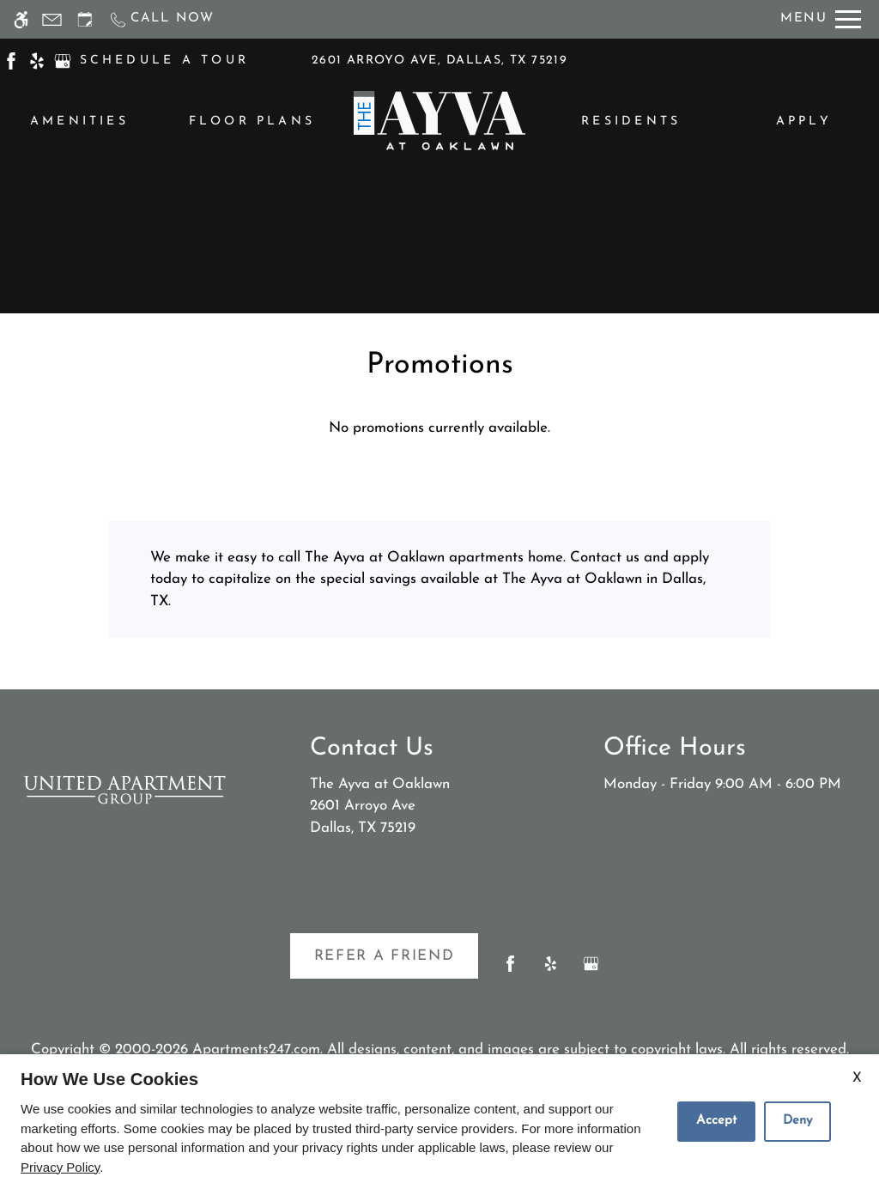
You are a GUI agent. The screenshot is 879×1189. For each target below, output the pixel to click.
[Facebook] (510, 970)
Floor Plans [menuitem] (252, 121)
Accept (716, 1120)
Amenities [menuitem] (79, 121)
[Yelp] (551, 970)
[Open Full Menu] (820, 19)
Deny (797, 1120)
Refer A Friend (384, 956)
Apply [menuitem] (804, 121)
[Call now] (161, 19)
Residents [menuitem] (631, 121)
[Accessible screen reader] (21, 19)
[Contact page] (52, 19)
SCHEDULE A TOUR (165, 60)
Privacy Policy (60, 1167)
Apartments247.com (256, 1049)
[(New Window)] (11, 59)
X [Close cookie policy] (857, 1078)
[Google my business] (591, 970)
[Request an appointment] (85, 19)
